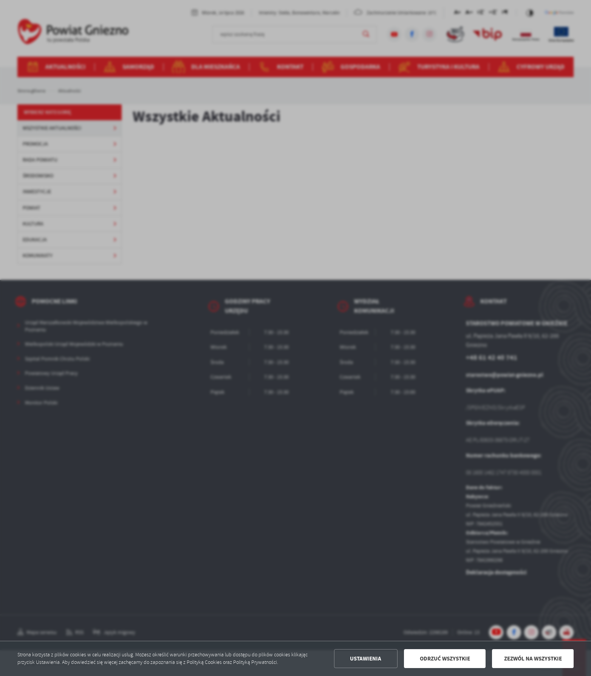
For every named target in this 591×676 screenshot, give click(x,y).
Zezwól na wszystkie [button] (533, 658)
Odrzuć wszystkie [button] (445, 658)
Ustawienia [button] (365, 658)
